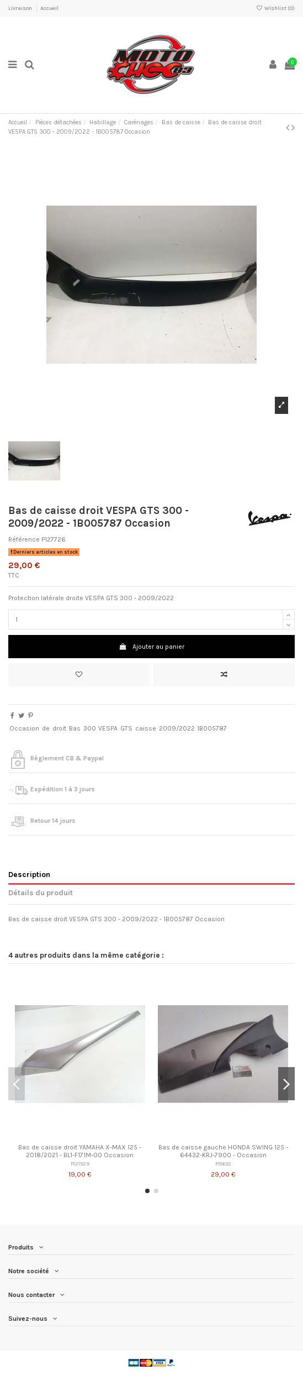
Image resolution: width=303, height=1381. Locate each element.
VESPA (108, 728)
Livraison (20, 8)
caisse (145, 728)
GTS (126, 728)
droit (59, 728)
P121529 (80, 1164)
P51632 (223, 1164)
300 (89, 728)
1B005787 (212, 728)
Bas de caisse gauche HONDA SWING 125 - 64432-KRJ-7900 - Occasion (223, 1151)
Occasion (24, 728)
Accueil (49, 8)
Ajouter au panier (151, 646)
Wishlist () (275, 8)
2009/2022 (177, 728)
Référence (24, 539)
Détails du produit (40, 892)
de (46, 728)
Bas (75, 728)
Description (29, 874)
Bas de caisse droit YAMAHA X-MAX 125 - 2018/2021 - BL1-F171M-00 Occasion (79, 1151)
